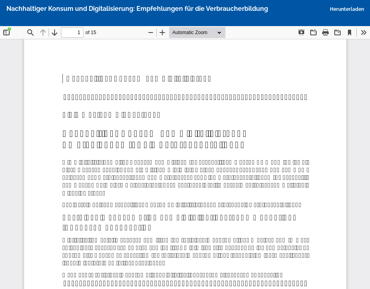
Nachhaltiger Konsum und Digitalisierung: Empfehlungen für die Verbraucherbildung (137, 8)
